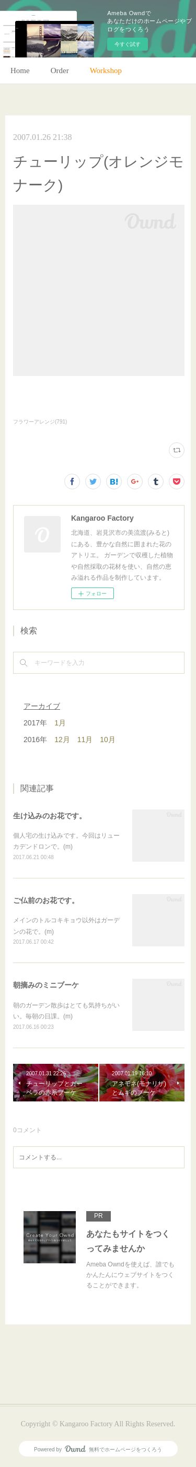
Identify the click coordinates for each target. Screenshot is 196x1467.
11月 (85, 739)
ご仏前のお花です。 (46, 900)
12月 (62, 739)
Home (20, 70)
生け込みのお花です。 (49, 816)
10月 (108, 739)
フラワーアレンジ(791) (40, 422)
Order (60, 70)
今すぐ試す (127, 44)
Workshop (106, 70)
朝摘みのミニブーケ (46, 985)
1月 (60, 723)
